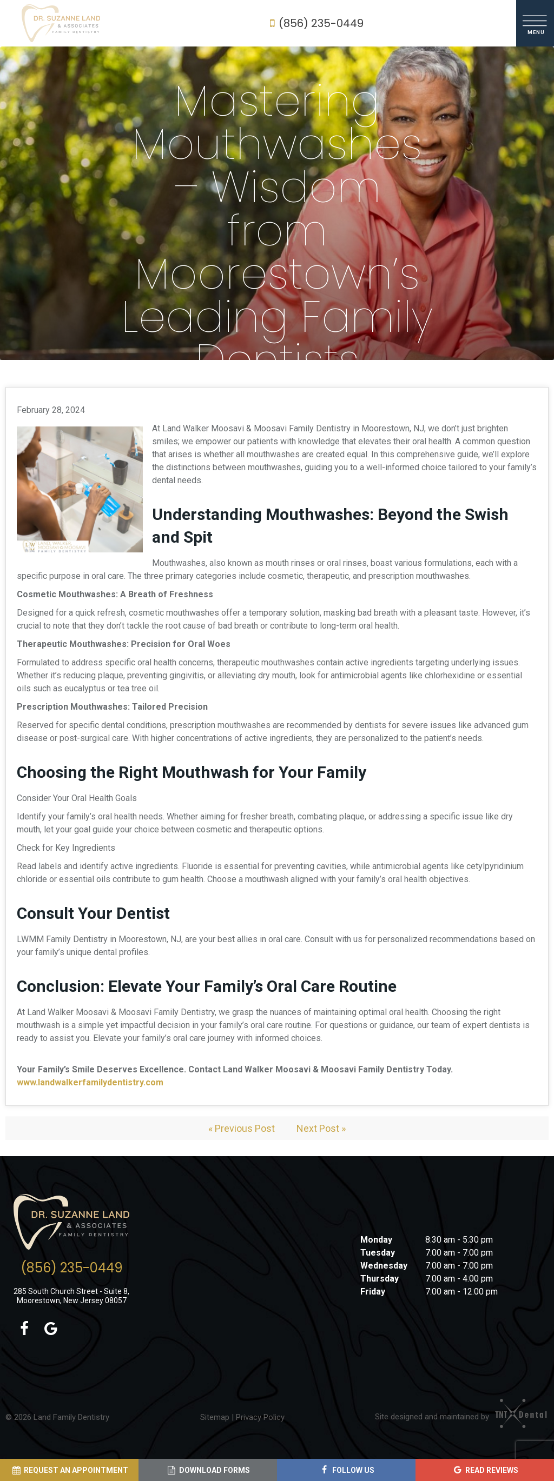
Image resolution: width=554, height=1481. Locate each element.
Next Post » (321, 1128)
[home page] (61, 23)
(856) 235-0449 (314, 23)
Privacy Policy (260, 1417)
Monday (376, 1240)
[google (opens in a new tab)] (50, 1329)
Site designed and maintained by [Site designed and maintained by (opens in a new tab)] (456, 1417)
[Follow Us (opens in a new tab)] (346, 1470)
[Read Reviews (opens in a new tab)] (485, 1470)
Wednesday (383, 1265)
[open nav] (535, 23)
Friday (372, 1291)
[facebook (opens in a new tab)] (24, 1329)
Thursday (379, 1278)
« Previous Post (241, 1128)
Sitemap (214, 1417)
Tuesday (377, 1252)
